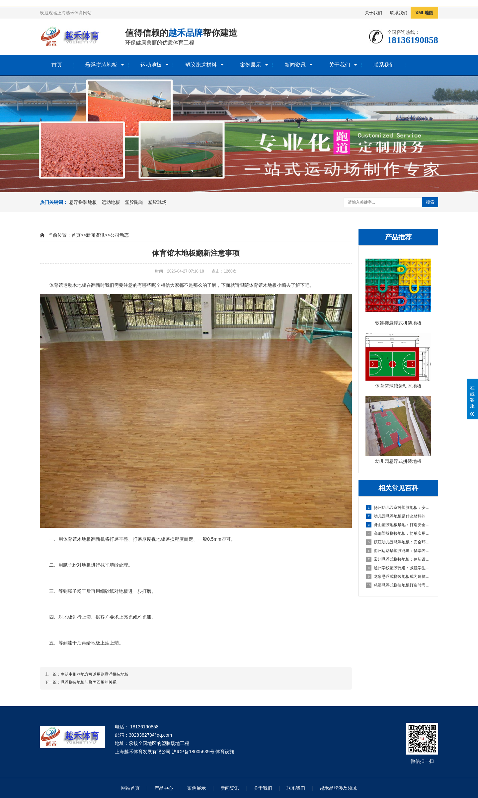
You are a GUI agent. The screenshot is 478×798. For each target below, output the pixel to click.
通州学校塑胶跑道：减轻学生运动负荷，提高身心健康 (398, 568)
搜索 (430, 202)
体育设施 (224, 751)
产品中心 (163, 788)
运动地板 (151, 65)
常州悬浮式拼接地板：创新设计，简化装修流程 (398, 559)
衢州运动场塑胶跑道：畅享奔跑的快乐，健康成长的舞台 (398, 550)
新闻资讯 (295, 65)
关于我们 (373, 12)
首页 (56, 65)
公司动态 (119, 235)
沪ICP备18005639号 (193, 751)
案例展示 (250, 65)
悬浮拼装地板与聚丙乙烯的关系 (89, 682)
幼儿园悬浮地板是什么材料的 (396, 516)
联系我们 (398, 12)
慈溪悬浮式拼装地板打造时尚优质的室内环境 (398, 585)
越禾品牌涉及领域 (338, 788)
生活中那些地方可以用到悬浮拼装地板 (94, 674)
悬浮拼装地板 (101, 65)
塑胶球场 (157, 202)
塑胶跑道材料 (201, 65)
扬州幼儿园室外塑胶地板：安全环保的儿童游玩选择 (398, 507)
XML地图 (424, 12)
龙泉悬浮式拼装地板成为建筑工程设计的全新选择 (398, 576)
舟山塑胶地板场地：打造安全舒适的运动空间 (398, 524)
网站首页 (130, 788)
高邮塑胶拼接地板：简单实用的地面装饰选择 (398, 533)
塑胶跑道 (134, 202)
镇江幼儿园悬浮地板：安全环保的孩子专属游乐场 (398, 542)
